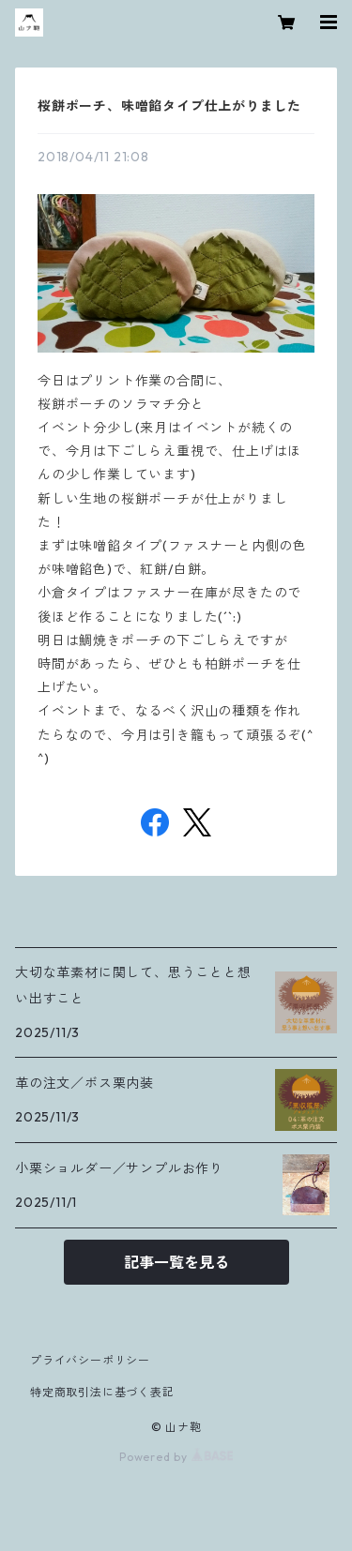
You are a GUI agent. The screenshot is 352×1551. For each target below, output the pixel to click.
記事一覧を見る (176, 1262)
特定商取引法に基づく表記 (102, 1392)
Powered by (176, 1457)
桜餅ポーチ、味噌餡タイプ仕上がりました (169, 106)
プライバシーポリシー (90, 1360)
